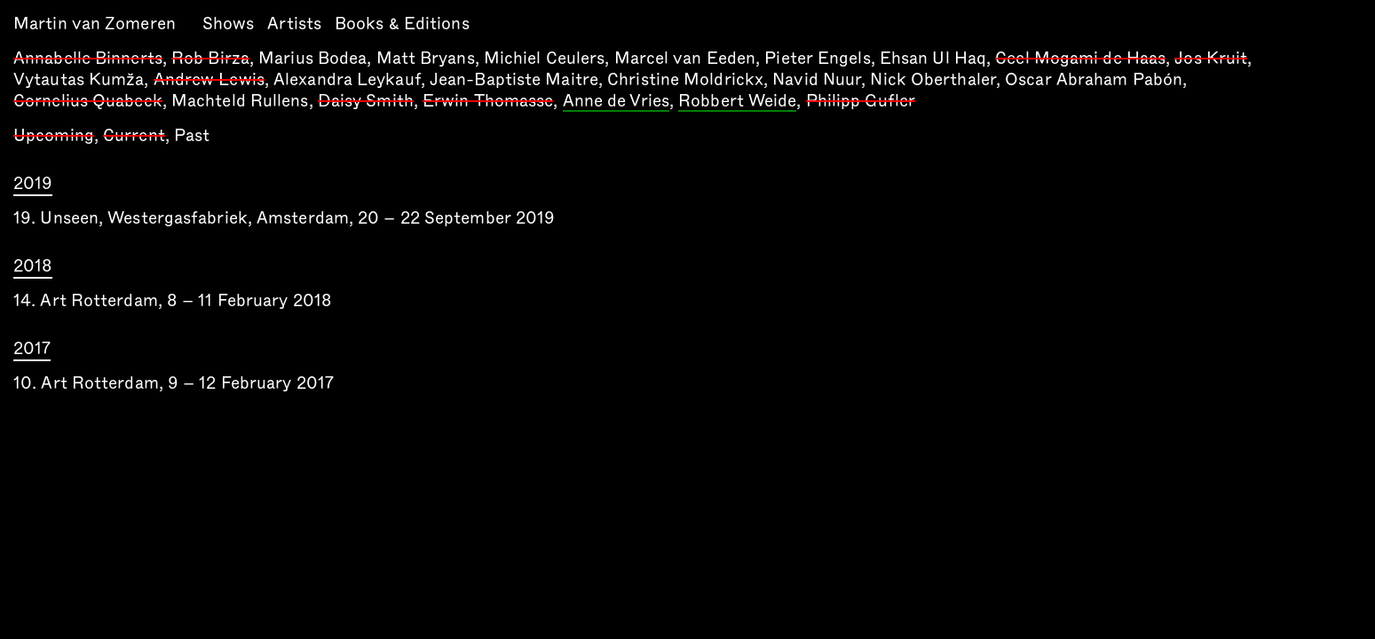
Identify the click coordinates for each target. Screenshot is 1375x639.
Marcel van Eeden (685, 58)
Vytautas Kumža (78, 79)
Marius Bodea (312, 58)
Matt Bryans (425, 58)
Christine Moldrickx (685, 79)
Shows (228, 23)
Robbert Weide (737, 102)
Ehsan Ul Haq (933, 58)
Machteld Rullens (240, 101)
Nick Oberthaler (933, 79)
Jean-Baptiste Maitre (514, 79)
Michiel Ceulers (544, 58)
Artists (294, 23)
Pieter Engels (817, 58)
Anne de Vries (616, 102)
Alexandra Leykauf (347, 79)
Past (191, 135)
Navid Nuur (816, 79)
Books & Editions (402, 23)
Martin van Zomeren (94, 23)
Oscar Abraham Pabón (1093, 79)
